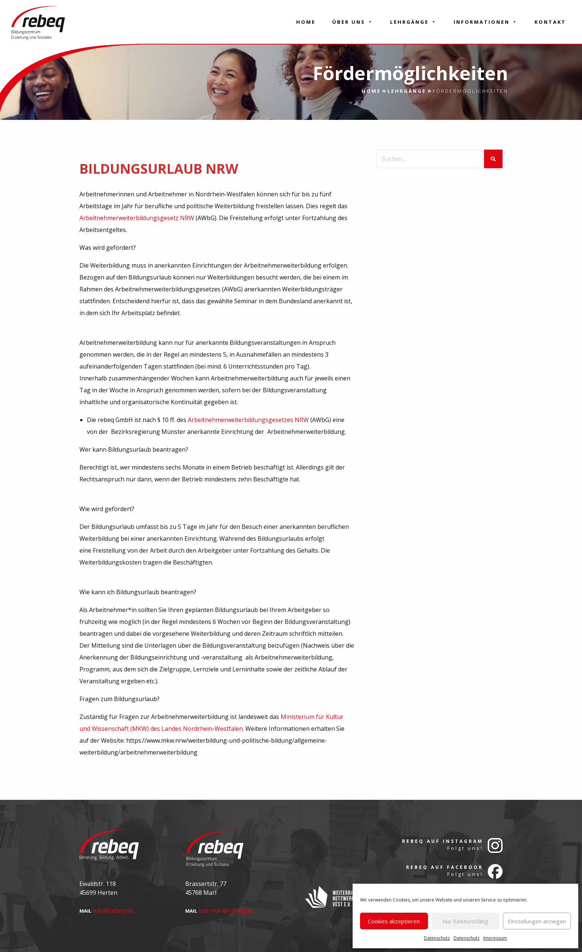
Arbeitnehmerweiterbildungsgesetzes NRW (248, 420)
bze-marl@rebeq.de (226, 910)
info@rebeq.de (113, 910)
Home (305, 22)
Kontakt (550, 22)
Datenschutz (437, 938)
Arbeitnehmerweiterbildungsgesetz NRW (136, 218)
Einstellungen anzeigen (537, 921)
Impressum (495, 938)
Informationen (486, 22)
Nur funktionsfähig (465, 921)
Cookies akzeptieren (394, 921)
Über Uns (352, 22)
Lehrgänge (413, 22)
